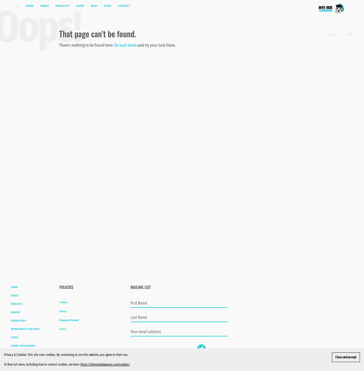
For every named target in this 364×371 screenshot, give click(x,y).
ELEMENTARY (18, 331)
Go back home (125, 56)
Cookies (63, 313)
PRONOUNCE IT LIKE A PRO (25, 340)
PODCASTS (16, 315)
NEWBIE (15, 323)
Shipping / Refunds (69, 331)
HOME (14, 298)
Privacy (63, 322)
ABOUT (15, 306)
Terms (62, 340)
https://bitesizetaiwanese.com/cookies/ (105, 364)
